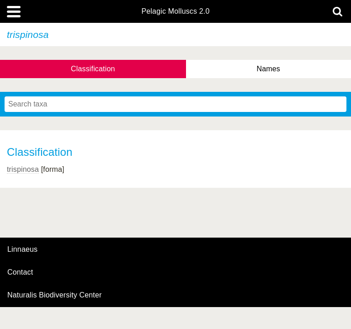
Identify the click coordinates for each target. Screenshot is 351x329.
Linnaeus (22, 249)
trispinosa (23, 169)
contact (20, 272)
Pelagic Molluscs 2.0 (175, 11)
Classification (93, 69)
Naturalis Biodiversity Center (54, 295)
